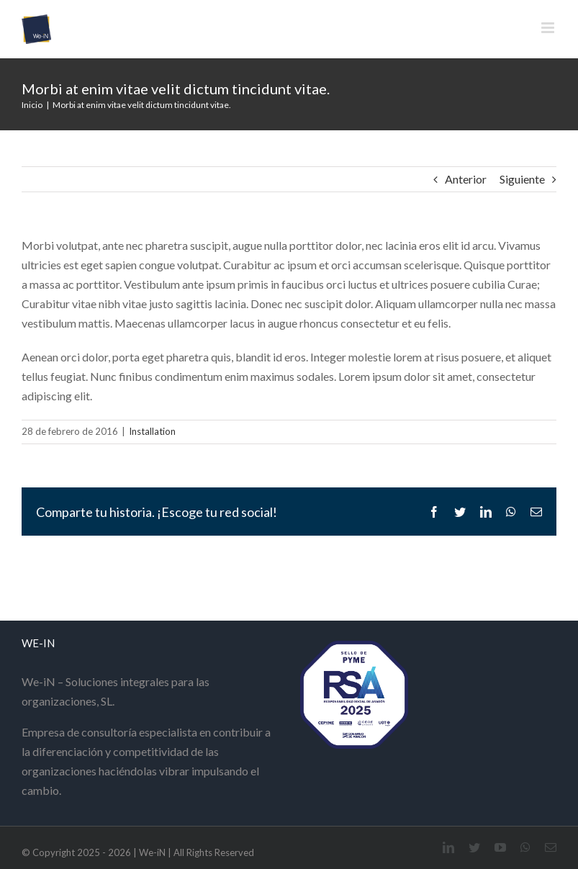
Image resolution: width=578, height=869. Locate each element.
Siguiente (522, 179)
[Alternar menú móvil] (548, 27)
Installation (152, 431)
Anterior (466, 179)
